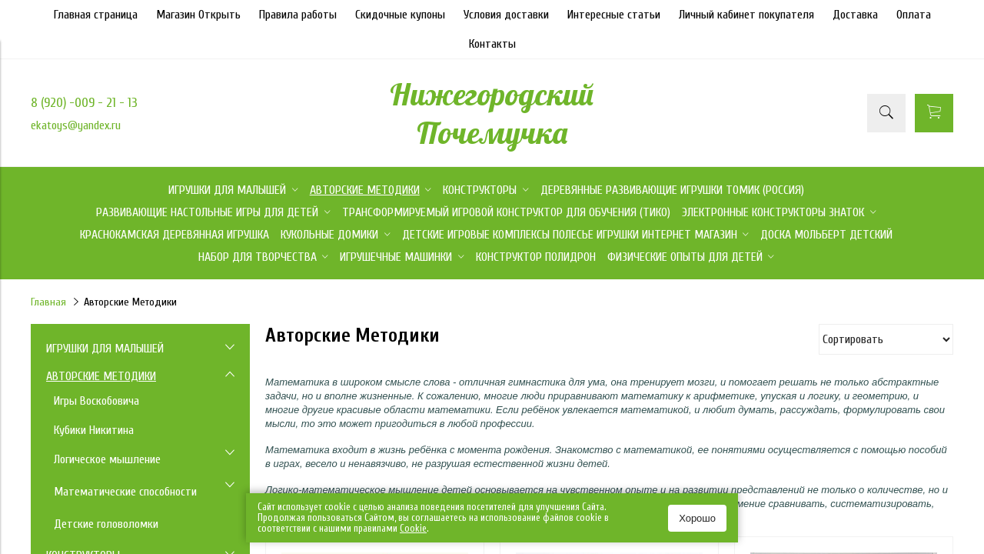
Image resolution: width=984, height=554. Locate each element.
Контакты (492, 44)
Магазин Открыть (198, 15)
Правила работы (298, 15)
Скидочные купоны (400, 15)
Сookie (413, 528)
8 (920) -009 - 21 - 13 (84, 103)
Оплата (913, 15)
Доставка (855, 15)
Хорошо (697, 518)
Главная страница (96, 15)
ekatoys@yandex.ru (76, 125)
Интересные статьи (613, 15)
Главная (48, 302)
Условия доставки (506, 15)
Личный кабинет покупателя (746, 15)
